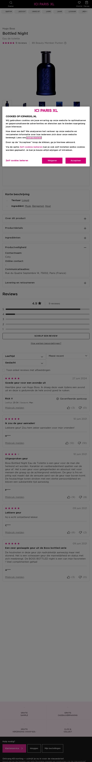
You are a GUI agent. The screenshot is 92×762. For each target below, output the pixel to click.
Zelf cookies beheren (31, 147)
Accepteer (76, 161)
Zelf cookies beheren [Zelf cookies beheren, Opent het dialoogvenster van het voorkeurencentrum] (17, 161)
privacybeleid (34, 138)
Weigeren (52, 161)
